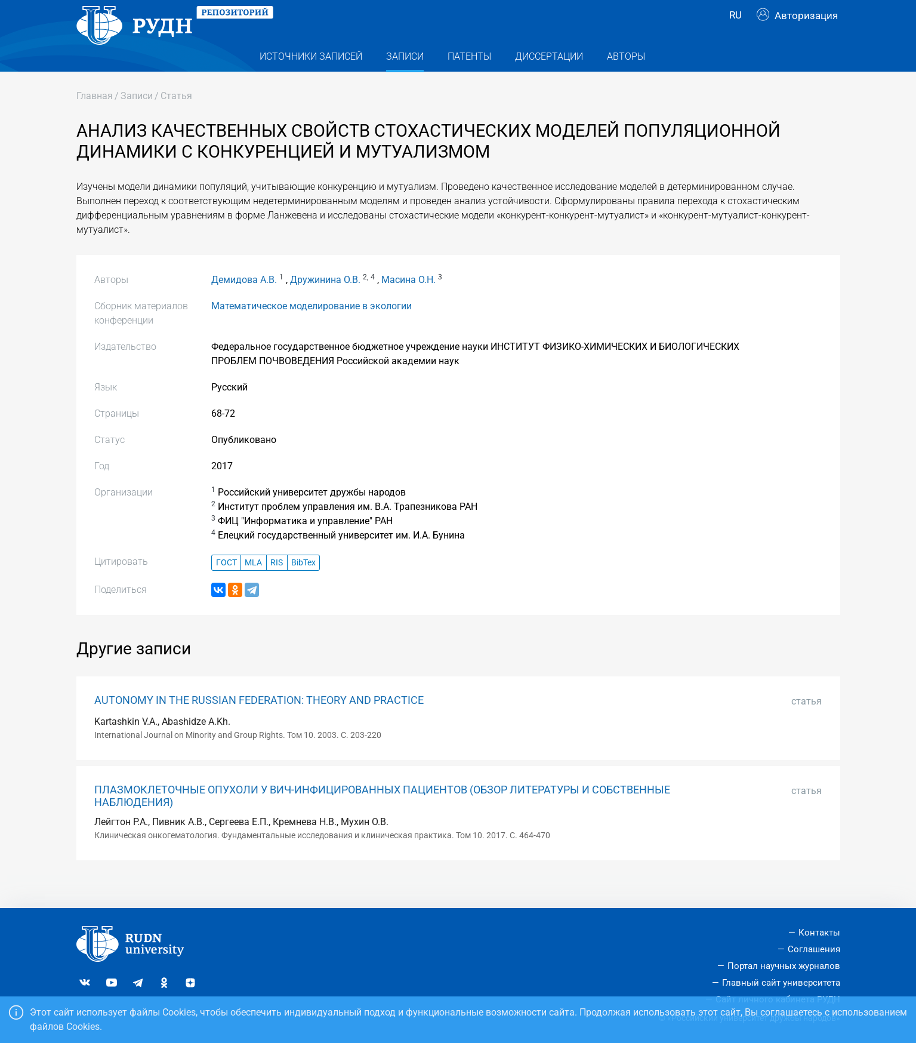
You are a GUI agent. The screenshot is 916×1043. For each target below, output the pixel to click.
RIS (276, 587)
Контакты (819, 932)
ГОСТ (226, 587)
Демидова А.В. (244, 303)
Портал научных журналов (783, 966)
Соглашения (814, 949)
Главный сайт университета (781, 982)
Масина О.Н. (408, 303)
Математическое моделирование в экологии (311, 330)
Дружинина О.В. (325, 303)
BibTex (303, 587)
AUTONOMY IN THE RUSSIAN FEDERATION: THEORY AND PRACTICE (259, 724)
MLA (253, 587)
